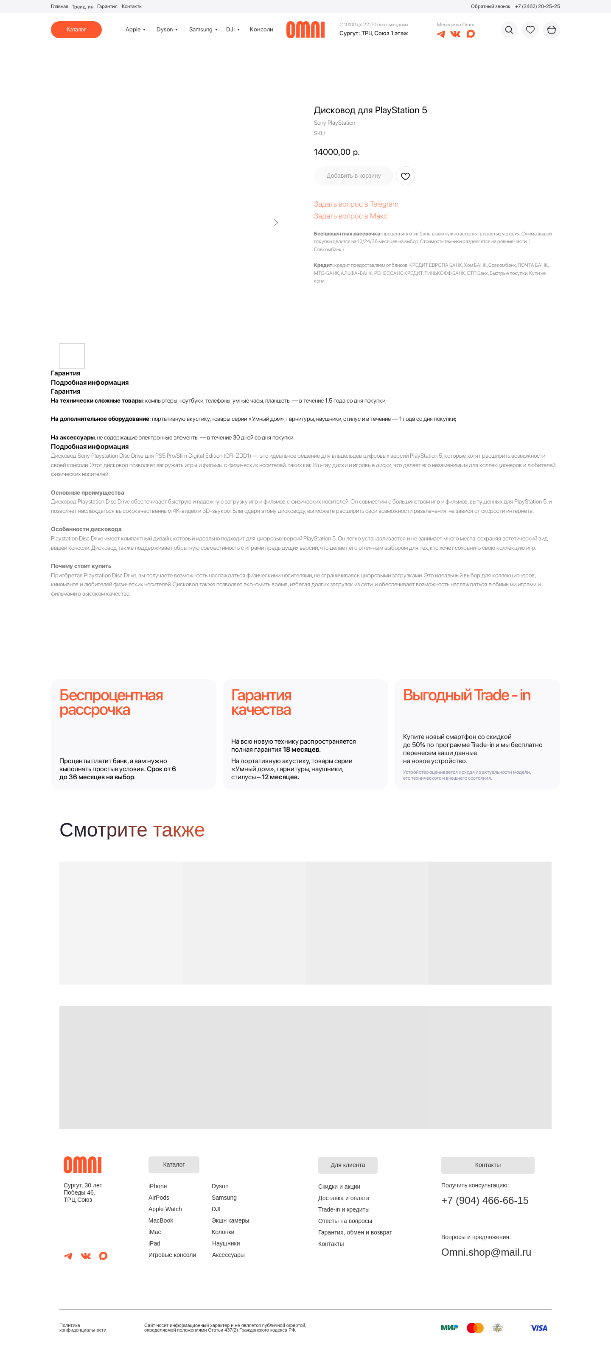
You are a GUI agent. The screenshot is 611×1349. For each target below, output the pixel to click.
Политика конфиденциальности (83, 1327)
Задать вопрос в (342, 203)
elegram (385, 203)
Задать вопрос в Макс (350, 215)
